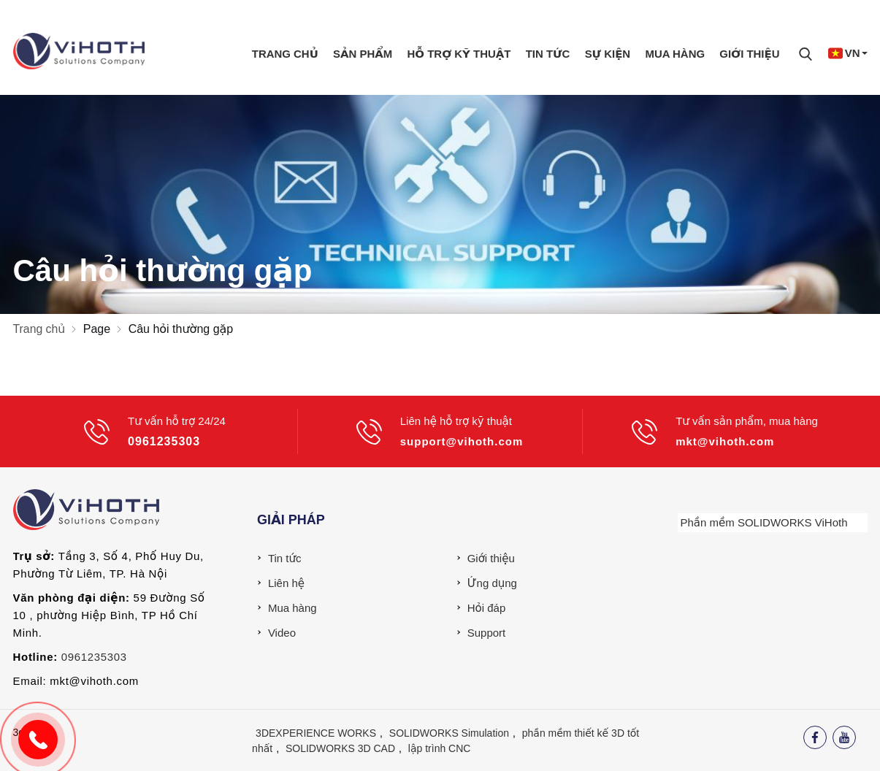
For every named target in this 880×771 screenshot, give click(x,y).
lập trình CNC (439, 748)
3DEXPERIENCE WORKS (316, 733)
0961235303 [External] (94, 657)
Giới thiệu (749, 53)
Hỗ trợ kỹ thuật (458, 53)
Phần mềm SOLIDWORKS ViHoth (764, 522)
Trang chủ (284, 53)
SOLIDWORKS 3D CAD (340, 748)
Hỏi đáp (486, 608)
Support (486, 632)
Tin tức (548, 53)
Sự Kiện (607, 53)
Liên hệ (286, 583)
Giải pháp (291, 519)
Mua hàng (675, 53)
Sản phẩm (363, 53)
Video (282, 632)
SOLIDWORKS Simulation (449, 733)
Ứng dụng (492, 583)
